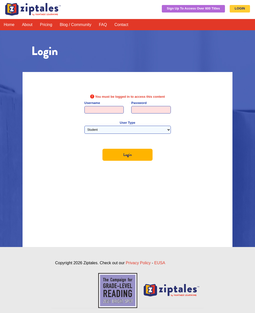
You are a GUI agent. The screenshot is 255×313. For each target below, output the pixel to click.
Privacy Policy (138, 263)
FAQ (103, 24)
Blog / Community (75, 24)
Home (9, 24)
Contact (121, 24)
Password (139, 103)
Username (92, 103)
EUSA (159, 263)
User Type (127, 122)
